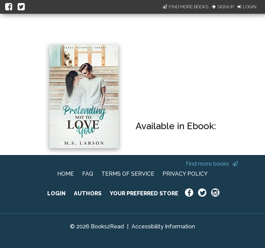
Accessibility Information (163, 226)
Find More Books (185, 6)
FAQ (87, 173)
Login (246, 6)
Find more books (212, 164)
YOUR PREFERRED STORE (144, 193)
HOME (65, 173)
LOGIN (56, 193)
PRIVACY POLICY (185, 173)
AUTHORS (87, 193)
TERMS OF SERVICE (127, 173)
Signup (223, 6)
